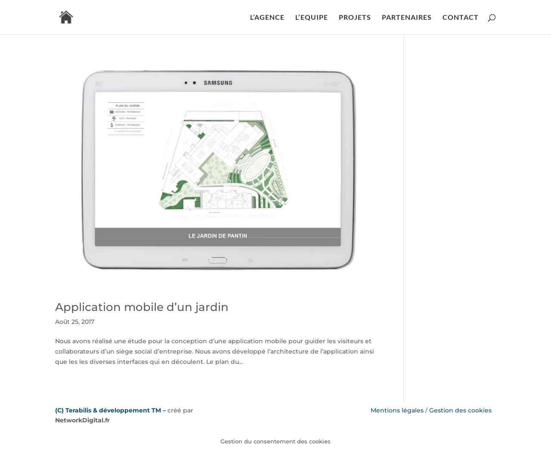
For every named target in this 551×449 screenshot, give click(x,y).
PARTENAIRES (407, 17)
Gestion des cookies (460, 410)
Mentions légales (397, 410)
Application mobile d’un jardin (142, 307)
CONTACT (461, 17)
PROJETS (355, 17)
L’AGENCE (267, 17)
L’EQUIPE (311, 17)
